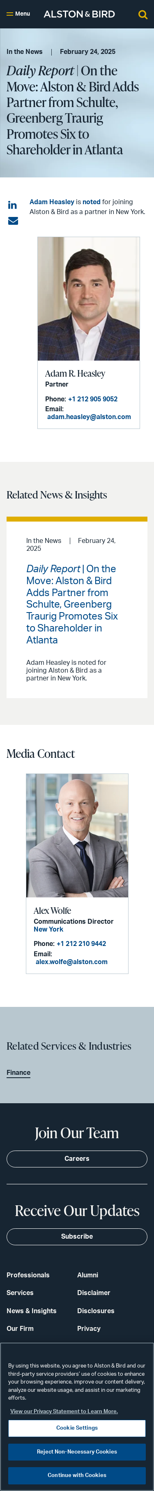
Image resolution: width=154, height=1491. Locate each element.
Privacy (89, 1329)
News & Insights (32, 1311)
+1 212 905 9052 (92, 399)
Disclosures (96, 1311)
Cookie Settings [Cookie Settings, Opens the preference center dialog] (77, 1428)
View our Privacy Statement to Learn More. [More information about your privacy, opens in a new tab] (64, 1411)
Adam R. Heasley (75, 373)
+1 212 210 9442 (81, 944)
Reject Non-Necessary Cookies (77, 1452)
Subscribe (77, 1236)
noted (92, 202)
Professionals (28, 1275)
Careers (77, 1159)
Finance (18, 1072)
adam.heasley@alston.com (89, 417)
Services (20, 1293)
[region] (77, 1416)
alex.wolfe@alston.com (72, 962)
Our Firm (20, 1329)
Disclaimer (93, 1293)
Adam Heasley (52, 202)
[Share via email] (13, 221)
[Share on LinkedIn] (13, 205)
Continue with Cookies (77, 1475)
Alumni (87, 1275)
